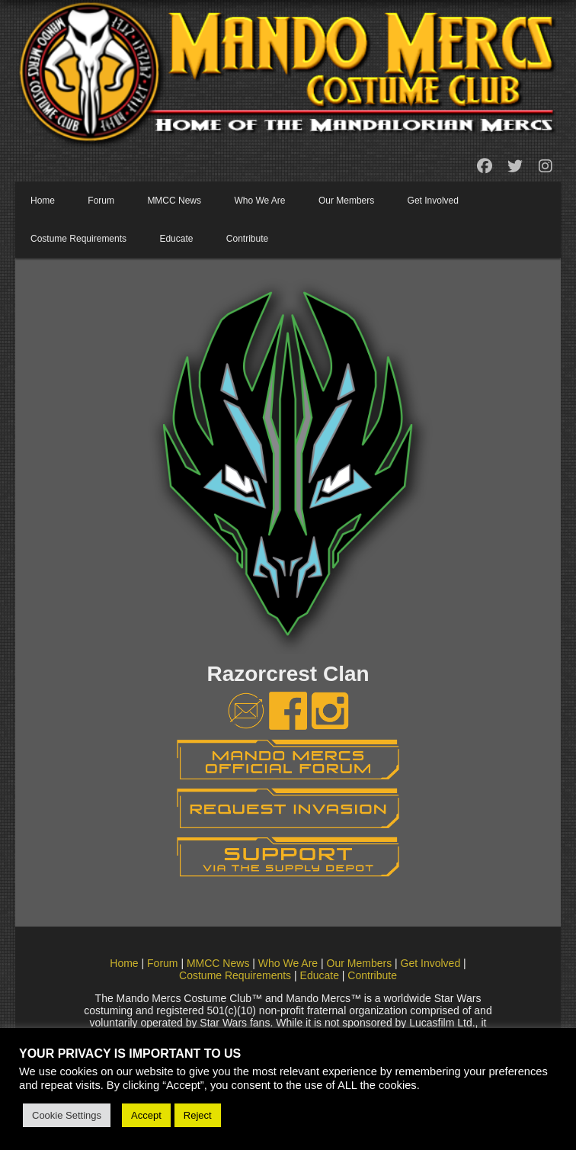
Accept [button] (146, 1115)
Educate (176, 238)
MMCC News (174, 200)
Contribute (247, 238)
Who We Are (259, 200)
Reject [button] (198, 1115)
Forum (101, 200)
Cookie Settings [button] (66, 1115)
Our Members (346, 200)
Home (42, 200)
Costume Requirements (78, 238)
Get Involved (433, 200)
